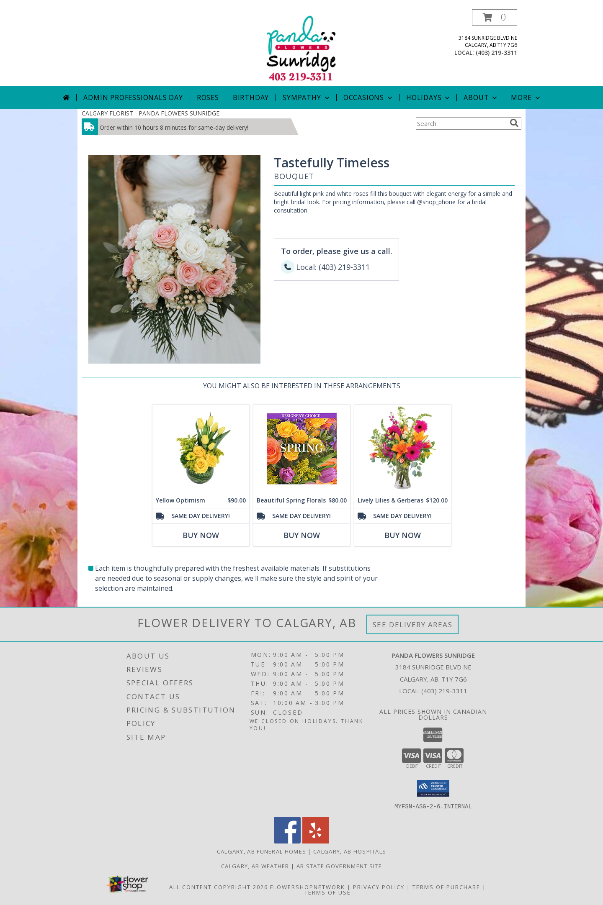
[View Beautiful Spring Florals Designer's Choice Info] (301, 449)
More (526, 97)
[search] (514, 123)
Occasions (368, 97)
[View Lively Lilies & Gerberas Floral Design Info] (402, 449)
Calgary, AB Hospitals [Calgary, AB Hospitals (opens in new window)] (349, 851)
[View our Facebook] (287, 841)
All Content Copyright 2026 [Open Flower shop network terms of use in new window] (218, 886)
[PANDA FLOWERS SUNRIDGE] (301, 47)
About (481, 97)
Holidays (428, 97)
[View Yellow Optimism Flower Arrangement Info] (200, 449)
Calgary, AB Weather (255, 865)
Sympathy (307, 97)
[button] (494, 17)
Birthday (251, 97)
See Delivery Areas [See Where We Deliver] (413, 624)
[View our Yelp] (315, 841)
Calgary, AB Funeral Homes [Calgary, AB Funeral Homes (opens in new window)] (262, 851)
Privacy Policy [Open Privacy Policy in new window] (379, 886)
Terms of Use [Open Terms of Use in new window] (327, 892)
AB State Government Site (339, 865)
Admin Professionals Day (133, 97)
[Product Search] (461, 123)
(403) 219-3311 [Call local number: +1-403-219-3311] (496, 52)
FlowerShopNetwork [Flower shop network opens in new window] (307, 886)
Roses (208, 97)
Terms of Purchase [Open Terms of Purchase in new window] (446, 886)
